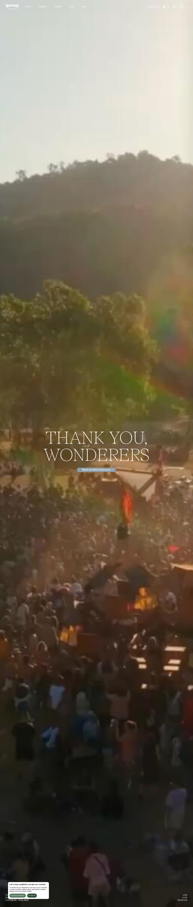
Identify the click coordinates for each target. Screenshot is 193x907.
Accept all (32, 895)
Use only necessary (18, 895)
